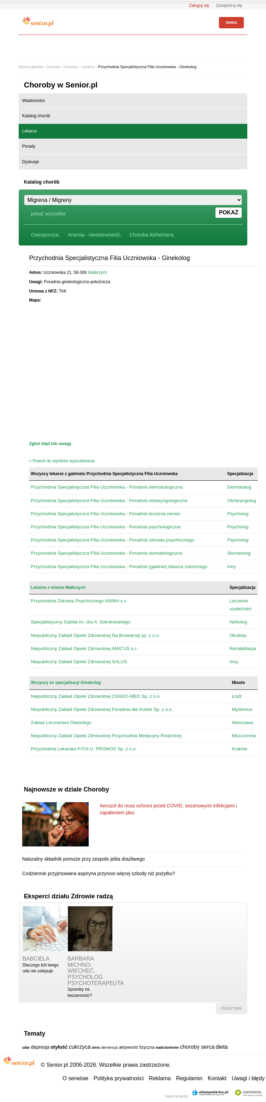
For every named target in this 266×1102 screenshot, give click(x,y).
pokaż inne (231, 1008)
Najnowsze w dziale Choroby (66, 789)
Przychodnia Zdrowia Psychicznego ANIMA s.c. (79, 600)
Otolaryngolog (241, 500)
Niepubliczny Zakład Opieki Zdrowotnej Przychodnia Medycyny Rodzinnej (106, 735)
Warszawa (242, 722)
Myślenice (242, 709)
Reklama (160, 1078)
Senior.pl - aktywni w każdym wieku (37, 21)
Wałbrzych (97, 272)
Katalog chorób (36, 115)
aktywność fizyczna (136, 1047)
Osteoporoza (45, 235)
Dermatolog (239, 487)
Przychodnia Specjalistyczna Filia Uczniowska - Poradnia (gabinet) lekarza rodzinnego (119, 566)
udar (26, 1047)
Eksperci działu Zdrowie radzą (68, 896)
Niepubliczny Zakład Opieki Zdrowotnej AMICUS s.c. (84, 648)
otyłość (59, 1047)
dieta (222, 1047)
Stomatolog (238, 553)
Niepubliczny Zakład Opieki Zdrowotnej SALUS (79, 661)
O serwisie (75, 1078)
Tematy (34, 1033)
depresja (40, 1047)
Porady (28, 146)
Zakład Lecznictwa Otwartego (61, 722)
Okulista (238, 635)
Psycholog (238, 513)
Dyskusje (30, 161)
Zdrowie (53, 67)
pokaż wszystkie (48, 213)
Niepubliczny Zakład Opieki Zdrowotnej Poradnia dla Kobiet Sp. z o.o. (102, 709)
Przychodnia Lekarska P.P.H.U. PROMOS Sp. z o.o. (84, 748)
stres (96, 1047)
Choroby (70, 67)
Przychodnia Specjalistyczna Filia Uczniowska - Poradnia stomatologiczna (106, 553)
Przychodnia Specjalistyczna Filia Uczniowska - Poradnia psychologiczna (105, 526)
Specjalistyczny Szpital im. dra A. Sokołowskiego (80, 621)
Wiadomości (33, 100)
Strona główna (31, 67)
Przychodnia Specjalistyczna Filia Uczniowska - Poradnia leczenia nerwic (105, 513)
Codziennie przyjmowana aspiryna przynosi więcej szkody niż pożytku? (98, 873)
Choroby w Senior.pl (61, 85)
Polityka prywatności (119, 1078)
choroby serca (197, 1047)
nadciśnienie (167, 1047)
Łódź (237, 696)
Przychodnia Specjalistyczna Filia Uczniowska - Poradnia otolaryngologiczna (109, 500)
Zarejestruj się (229, 5)
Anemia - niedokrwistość (94, 235)
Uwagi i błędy (248, 1078)
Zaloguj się (199, 5)
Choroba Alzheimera (152, 235)
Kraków (239, 748)
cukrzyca (79, 1047)
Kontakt (217, 1078)
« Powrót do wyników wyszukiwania (62, 461)
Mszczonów (244, 735)
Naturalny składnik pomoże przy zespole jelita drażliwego (83, 859)
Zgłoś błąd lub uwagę (50, 443)
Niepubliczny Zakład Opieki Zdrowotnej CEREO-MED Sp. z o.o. (96, 696)
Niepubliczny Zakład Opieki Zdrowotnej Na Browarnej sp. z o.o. (95, 635)
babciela (36, 959)
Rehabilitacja (243, 648)
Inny (231, 566)
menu (231, 22)
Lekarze (88, 67)
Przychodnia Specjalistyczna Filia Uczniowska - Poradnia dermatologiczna (107, 487)
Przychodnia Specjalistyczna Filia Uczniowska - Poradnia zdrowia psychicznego (112, 540)
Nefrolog (238, 621)
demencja (109, 1047)
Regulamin (189, 1078)
